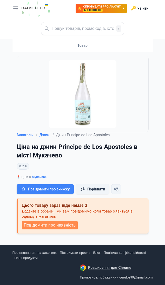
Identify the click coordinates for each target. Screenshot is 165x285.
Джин (46, 135)
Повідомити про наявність (50, 225)
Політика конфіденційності (125, 253)
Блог (97, 253)
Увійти (139, 8)
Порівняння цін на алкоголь (34, 253)
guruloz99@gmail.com (136, 277)
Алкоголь (27, 135)
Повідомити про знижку (45, 189)
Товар (82, 45)
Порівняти (92, 189)
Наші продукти (26, 258)
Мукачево (39, 177)
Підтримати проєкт (75, 253)
